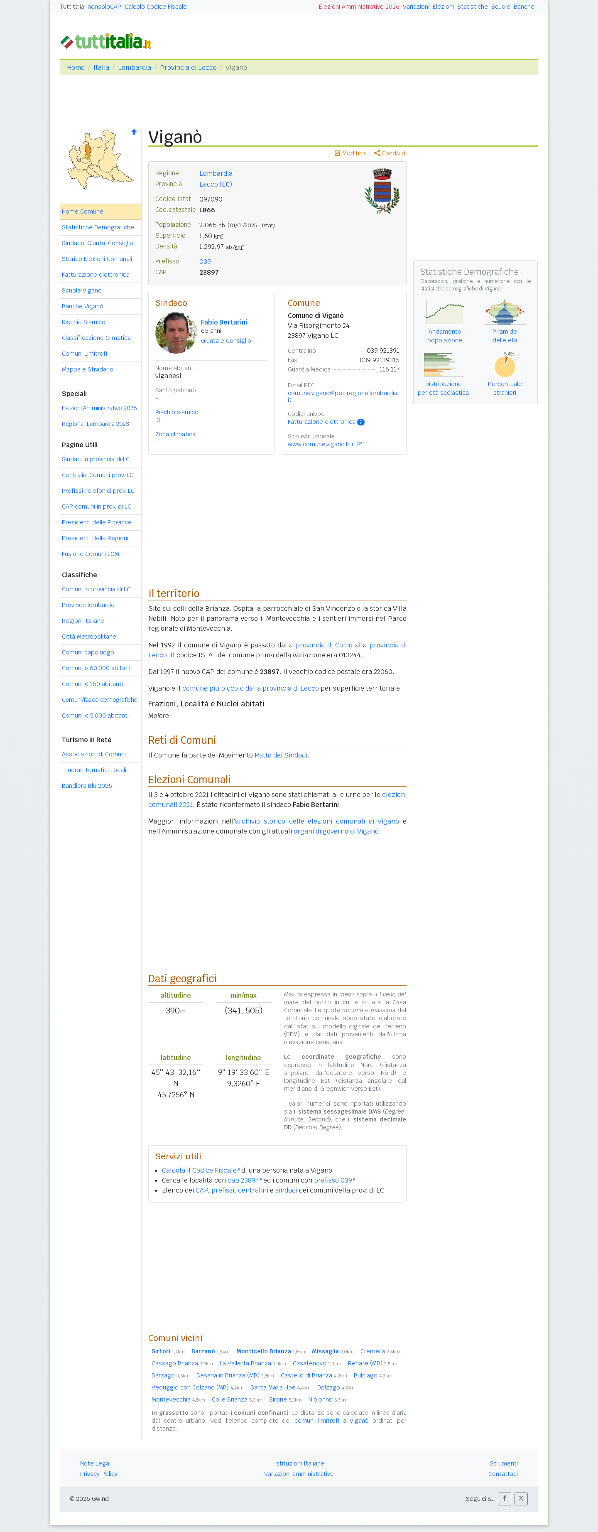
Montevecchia (178, 1399)
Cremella (380, 1351)
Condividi (390, 153)
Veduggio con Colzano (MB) (198, 1387)
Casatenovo (317, 1363)
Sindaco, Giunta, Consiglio (97, 243)
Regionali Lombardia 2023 (95, 424)
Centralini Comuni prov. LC (97, 475)
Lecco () (215, 184)
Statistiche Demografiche (98, 227)
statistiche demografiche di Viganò (460, 288)
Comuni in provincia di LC (96, 589)
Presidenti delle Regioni (95, 538)
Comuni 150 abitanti (92, 684)
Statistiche (472, 6)
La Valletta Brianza (253, 1363)
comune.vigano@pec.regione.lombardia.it (343, 396)
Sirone (285, 1399)
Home (76, 67)
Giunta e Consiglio (226, 340)
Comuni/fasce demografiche (99, 699)
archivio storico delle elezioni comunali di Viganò (317, 821)
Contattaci (503, 1474)
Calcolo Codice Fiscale (156, 6)
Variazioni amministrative (299, 1474)
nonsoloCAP (104, 6)
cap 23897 (245, 1180)
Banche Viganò (82, 306)
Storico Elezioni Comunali (97, 259)
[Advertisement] (277, 1267)
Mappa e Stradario (87, 369)
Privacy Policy (99, 1474)
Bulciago (373, 1375)
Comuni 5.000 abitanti (95, 715)
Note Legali (96, 1463)
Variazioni (416, 6)
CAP (202, 1190)
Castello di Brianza (314, 1375)
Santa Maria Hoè (280, 1387)
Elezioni (443, 6)
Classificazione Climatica (96, 338)
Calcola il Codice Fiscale (201, 1170)
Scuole (500, 6)
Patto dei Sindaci (281, 755)
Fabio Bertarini (224, 322)
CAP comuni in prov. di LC (96, 506)
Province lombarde (88, 605)
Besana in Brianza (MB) (235, 1375)
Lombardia (134, 67)
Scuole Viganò (82, 290)
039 (205, 261)
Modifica (350, 153)
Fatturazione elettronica (96, 274)
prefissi (222, 1190)
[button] (504, 1499)
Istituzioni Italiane (299, 1463)
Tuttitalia (72, 6)
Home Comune (82, 211)
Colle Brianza (237, 1399)
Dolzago (336, 1387)
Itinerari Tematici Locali (94, 770)
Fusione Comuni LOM (90, 554)
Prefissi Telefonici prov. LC (98, 490)
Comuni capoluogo (88, 652)
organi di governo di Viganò (336, 831)
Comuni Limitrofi (84, 353)
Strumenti (504, 1463)
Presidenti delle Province (97, 522)
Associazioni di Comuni (94, 754)
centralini (253, 1190)
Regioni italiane (83, 621)
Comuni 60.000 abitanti (97, 668)
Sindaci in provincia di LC (96, 459)
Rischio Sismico (83, 322)
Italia (101, 67)
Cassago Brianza (182, 1363)
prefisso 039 (334, 1180)
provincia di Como (324, 645)
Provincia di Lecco (188, 67)
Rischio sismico (177, 412)
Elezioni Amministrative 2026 (359, 6)
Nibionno (328, 1399)
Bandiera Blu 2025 (87, 785)
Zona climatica (175, 434)
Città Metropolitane (89, 636)
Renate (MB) (372, 1363)
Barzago (171, 1375)
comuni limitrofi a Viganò (331, 1420)
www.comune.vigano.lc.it (321, 444)
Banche (524, 6)
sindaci (286, 1190)
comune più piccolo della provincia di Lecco (250, 688)
